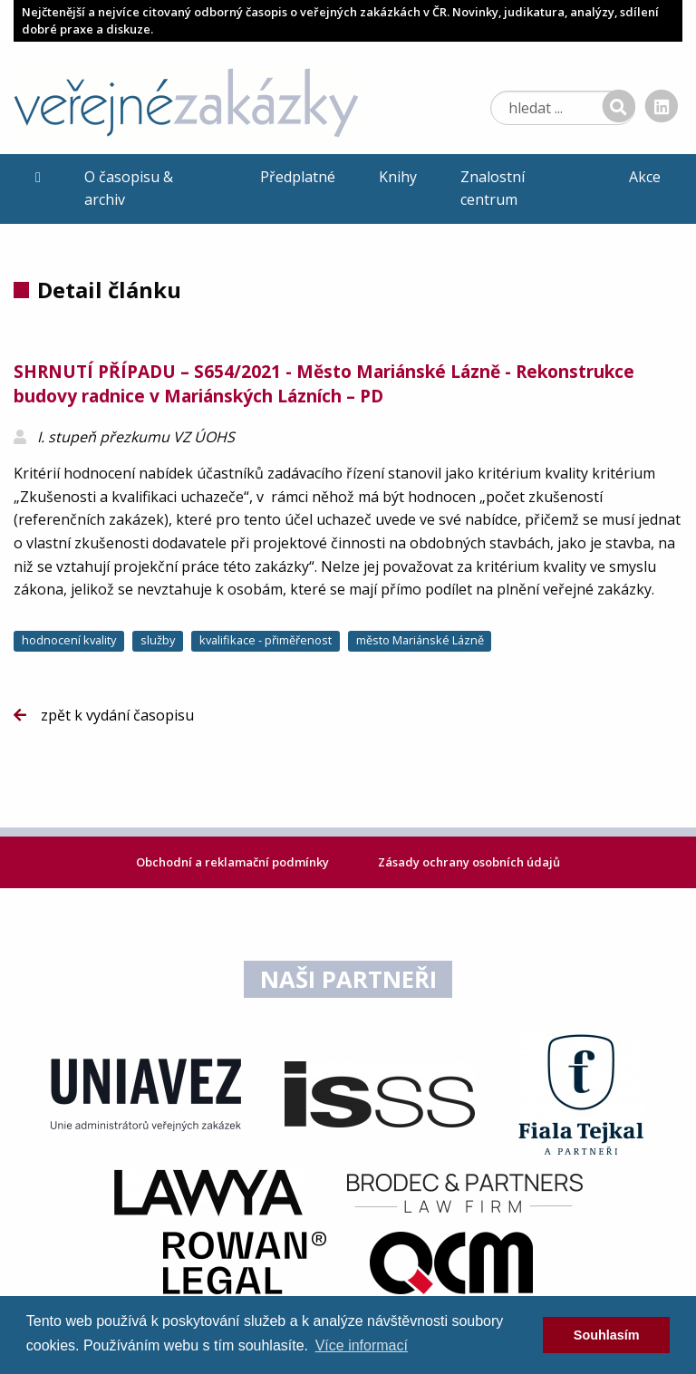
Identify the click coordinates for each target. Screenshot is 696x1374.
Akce (645, 177)
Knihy (398, 177)
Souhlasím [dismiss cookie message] (607, 1335)
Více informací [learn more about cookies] (361, 1345)
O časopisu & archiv (128, 188)
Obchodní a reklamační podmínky (234, 862)
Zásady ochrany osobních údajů (469, 862)
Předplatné (297, 177)
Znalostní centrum (492, 188)
